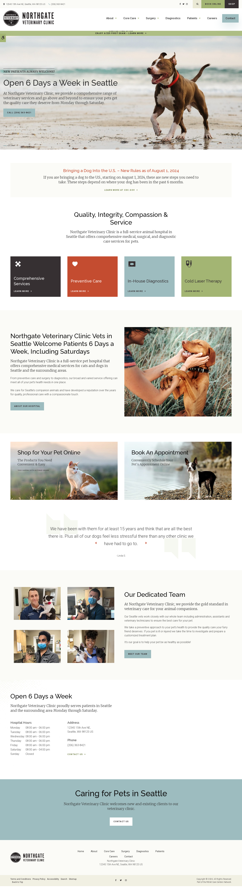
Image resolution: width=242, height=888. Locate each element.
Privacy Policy (39, 880)
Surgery (151, 18)
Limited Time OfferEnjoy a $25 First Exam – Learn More (119, 32)
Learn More (22, 292)
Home (81, 852)
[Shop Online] (64, 473)
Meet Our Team (137, 657)
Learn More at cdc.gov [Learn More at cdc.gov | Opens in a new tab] (119, 190)
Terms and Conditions (20, 880)
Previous (11, 546)
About (109, 18)
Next (231, 546)
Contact (230, 18)
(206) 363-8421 (58, 4)
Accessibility (53, 880)
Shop (231, 4)
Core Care (129, 18)
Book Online (213, 4)
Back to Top (17, 883)
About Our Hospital (27, 409)
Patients (192, 18)
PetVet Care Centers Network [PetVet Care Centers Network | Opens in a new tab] (218, 883)
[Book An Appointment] (178, 473)
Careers (212, 18)
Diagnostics (173, 18)
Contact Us (75, 757)
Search (64, 880)
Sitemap (72, 880)
